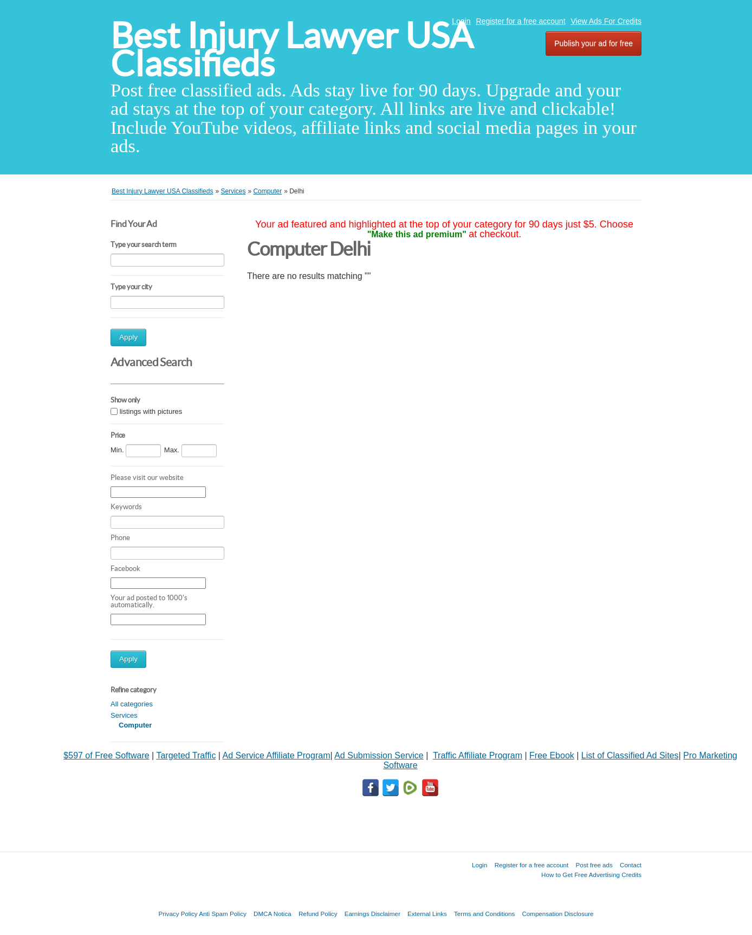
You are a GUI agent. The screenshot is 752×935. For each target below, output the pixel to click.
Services (124, 715)
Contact (630, 864)
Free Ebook (551, 755)
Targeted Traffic (186, 755)
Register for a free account (521, 21)
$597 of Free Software (106, 755)
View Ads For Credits (606, 21)
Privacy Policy (177, 913)
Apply (128, 337)
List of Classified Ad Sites (630, 755)
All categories (132, 704)
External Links (427, 913)
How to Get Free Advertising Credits (591, 874)
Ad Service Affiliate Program (276, 755)
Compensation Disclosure (557, 913)
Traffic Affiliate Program (477, 755)
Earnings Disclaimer (372, 913)
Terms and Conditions (484, 913)
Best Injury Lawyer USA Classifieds (292, 49)
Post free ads (593, 864)
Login (461, 21)
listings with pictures (151, 411)
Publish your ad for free (593, 43)
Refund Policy (318, 913)
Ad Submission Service (379, 755)
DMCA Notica (272, 913)
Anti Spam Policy (223, 913)
